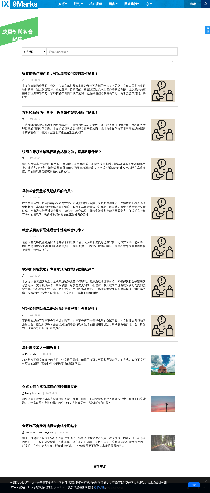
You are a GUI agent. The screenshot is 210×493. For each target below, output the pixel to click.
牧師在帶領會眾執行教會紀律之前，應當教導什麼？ (65, 152)
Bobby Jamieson (33, 393)
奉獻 (193, 10)
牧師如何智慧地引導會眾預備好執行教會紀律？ (62, 269)
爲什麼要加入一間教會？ (43, 347)
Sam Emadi (30, 432)
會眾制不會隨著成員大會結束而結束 (52, 426)
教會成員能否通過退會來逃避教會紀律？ (56, 230)
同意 (194, 485)
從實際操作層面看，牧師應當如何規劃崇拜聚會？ (64, 73)
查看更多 (100, 467)
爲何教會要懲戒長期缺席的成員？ (50, 191)
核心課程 (95, 10)
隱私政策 (99, 487)
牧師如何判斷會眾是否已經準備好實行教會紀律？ (64, 308)
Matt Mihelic (30, 354)
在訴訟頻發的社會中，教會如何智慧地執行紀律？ (64, 112)
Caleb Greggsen (45, 432)
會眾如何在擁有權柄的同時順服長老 (52, 386)
